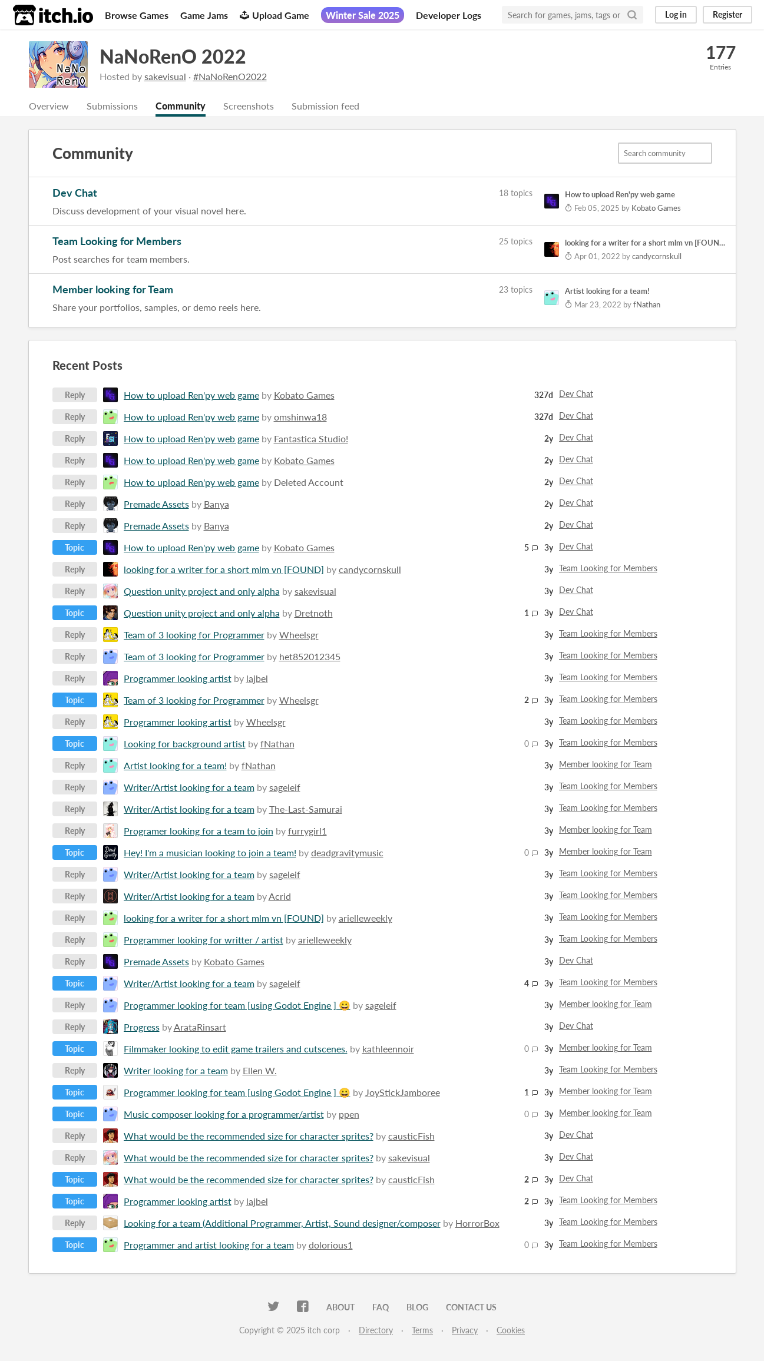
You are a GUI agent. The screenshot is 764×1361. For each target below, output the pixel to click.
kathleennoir (388, 1048)
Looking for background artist (185, 743)
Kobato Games (304, 394)
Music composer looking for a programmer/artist (224, 1114)
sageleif (284, 787)
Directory (376, 1330)
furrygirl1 (307, 830)
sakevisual (165, 76)
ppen (349, 1114)
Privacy (465, 1330)
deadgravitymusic (347, 852)
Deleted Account (308, 482)
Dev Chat (74, 192)
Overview (49, 105)
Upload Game (274, 15)
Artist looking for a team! (175, 765)
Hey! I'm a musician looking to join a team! (210, 852)
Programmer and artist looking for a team (209, 1244)
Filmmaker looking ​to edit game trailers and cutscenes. (236, 1048)
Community (181, 105)
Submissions (112, 105)
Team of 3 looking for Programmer (194, 634)
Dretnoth (314, 612)
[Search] (632, 15)
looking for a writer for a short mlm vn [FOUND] (224, 569)
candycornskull (370, 569)
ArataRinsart (200, 1026)
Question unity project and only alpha (202, 591)
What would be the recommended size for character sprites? (248, 1135)
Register (727, 14)
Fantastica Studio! (311, 438)
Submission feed (325, 105)
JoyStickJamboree (402, 1092)
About (340, 1307)
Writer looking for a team (176, 1070)
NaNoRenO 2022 (173, 56)
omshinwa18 (300, 416)
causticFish (411, 1135)
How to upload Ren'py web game (191, 394)
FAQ (380, 1307)
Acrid (280, 896)
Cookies (511, 1330)
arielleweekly (365, 917)
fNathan (277, 743)
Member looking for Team (112, 289)
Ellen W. (260, 1070)
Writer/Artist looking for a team (189, 787)
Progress (142, 1026)
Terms (422, 1330)
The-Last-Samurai (305, 808)
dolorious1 (331, 1244)
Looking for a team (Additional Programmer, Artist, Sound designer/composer (282, 1222)
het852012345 (309, 656)
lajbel (257, 678)
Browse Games (136, 15)
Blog (417, 1307)
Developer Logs (448, 15)
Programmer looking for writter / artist (203, 939)
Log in (676, 14)
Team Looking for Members (116, 240)
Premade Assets (156, 503)
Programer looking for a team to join (198, 830)
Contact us (471, 1307)
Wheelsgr (299, 634)
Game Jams (204, 15)
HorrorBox (477, 1222)
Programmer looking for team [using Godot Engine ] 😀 (237, 1005)
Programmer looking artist (177, 678)
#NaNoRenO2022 (230, 76)
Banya (216, 503)
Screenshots (248, 105)
